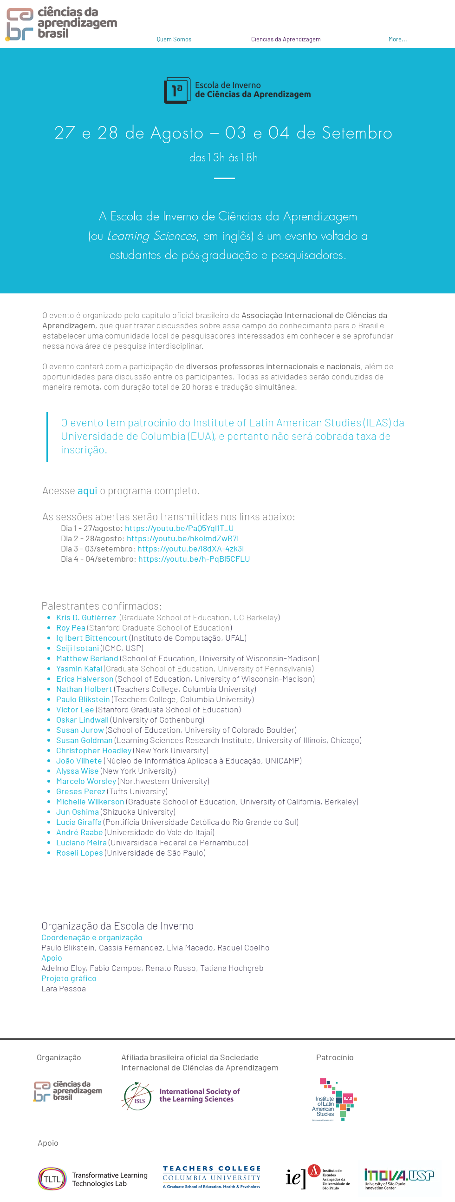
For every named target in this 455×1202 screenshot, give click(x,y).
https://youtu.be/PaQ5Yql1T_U (179, 528)
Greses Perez (80, 791)
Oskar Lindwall (82, 719)
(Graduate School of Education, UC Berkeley (199, 617)
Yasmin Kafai (79, 668)
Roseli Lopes (79, 852)
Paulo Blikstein (83, 699)
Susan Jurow (81, 729)
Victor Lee (76, 709)
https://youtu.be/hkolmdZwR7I (183, 538)
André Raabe (79, 832)
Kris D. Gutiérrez (88, 617)
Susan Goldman (84, 740)
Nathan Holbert (84, 689)
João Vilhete (79, 760)
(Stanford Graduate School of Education (158, 627)
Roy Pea (70, 627)
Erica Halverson (85, 678)
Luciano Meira (81, 842)
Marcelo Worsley (86, 781)
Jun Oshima (77, 811)
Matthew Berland (87, 658)
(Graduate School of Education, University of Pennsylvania (208, 668)
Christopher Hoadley (93, 750)
